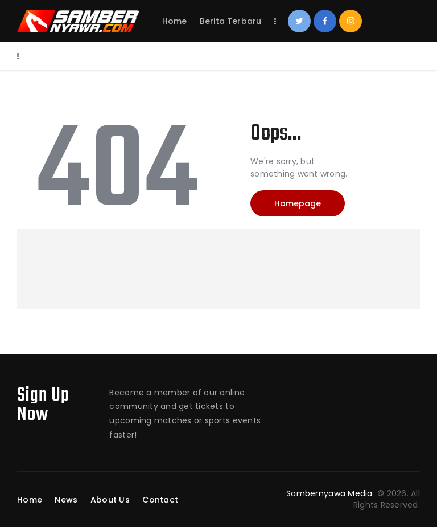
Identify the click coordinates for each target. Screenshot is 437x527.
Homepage (297, 203)
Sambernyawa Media (330, 493)
